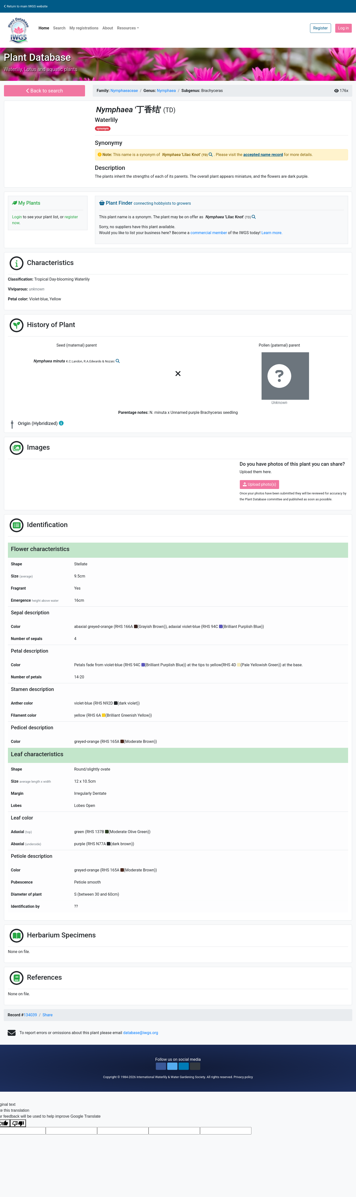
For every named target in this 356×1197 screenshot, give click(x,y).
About (107, 28)
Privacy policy (243, 1077)
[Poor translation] (18, 1123)
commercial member (209, 232)
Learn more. (272, 232)
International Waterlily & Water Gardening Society (170, 1077)
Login (17, 217)
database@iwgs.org (140, 1032)
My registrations (83, 28)
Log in (343, 28)
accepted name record (263, 154)
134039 (30, 1015)
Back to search (44, 91)
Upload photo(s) (259, 484)
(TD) (169, 110)
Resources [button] (126, 28)
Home (44, 28)
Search (59, 28)
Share (48, 1015)
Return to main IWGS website (25, 6)
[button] (161, 1066)
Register (320, 28)
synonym (103, 128)
